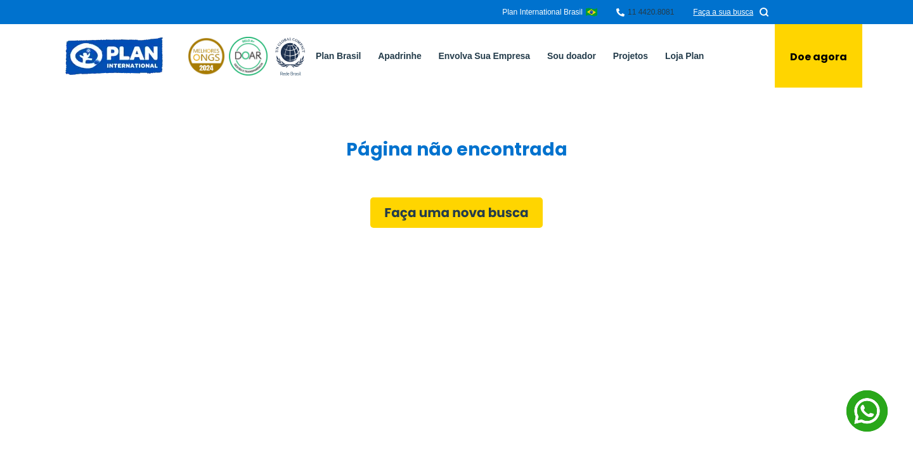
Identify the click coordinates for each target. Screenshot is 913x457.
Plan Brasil (338, 56)
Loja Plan (684, 56)
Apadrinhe (399, 56)
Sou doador (571, 56)
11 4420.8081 (651, 12)
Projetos (630, 56)
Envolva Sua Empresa (484, 56)
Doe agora (818, 57)
